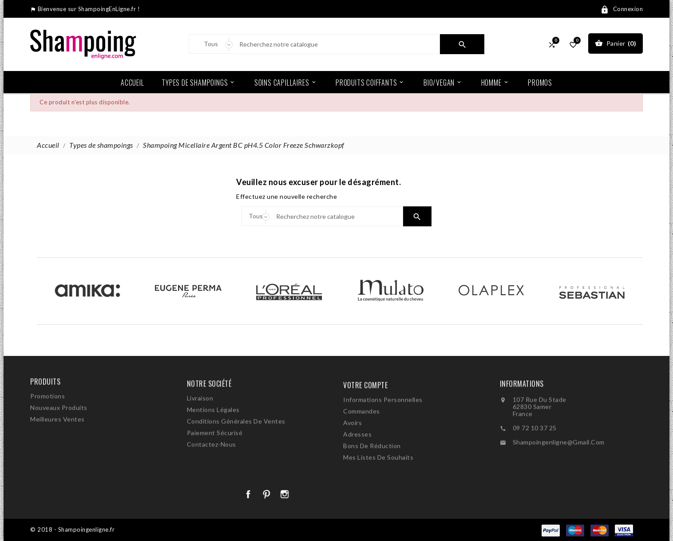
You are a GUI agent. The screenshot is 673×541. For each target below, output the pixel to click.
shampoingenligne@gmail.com (559, 467)
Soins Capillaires (285, 82)
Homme (495, 82)
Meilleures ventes (57, 436)
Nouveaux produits (58, 424)
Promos (540, 82)
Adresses (357, 463)
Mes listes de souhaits (378, 486)
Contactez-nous (211, 470)
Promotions (47, 413)
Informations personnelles (383, 429)
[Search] (336, 44)
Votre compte (365, 414)
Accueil (132, 82)
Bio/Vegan (443, 82)
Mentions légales (213, 435)
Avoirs (352, 452)
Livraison (200, 423)
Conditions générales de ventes (236, 446)
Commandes (361, 440)
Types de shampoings (198, 82)
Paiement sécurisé (215, 458)
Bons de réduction (372, 475)
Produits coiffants (370, 82)
